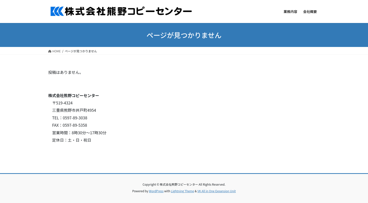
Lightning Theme (182, 191)
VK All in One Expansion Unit (216, 191)
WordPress (156, 191)
